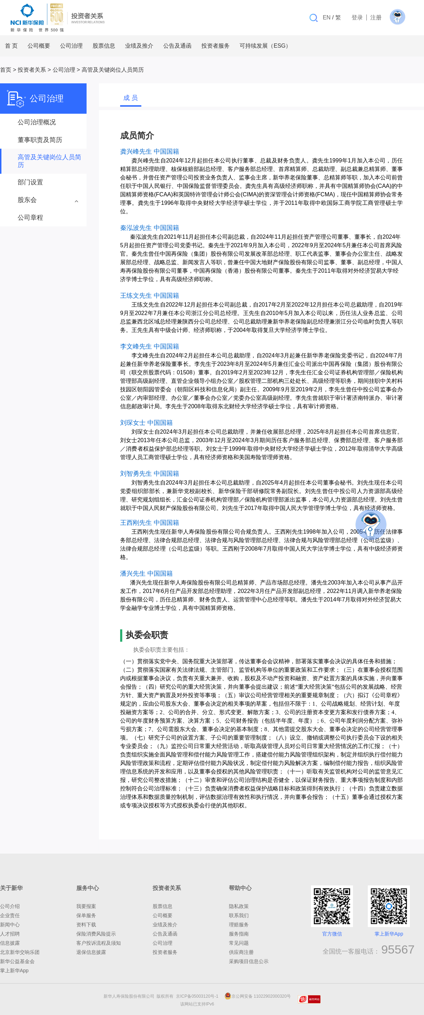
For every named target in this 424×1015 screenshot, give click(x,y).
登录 (357, 17)
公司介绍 (10, 906)
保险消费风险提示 (96, 934)
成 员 (130, 97)
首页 (5, 70)
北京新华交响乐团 (20, 952)
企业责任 (10, 915)
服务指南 (239, 934)
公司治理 (64, 70)
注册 (376, 17)
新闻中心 (10, 924)
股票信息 (162, 906)
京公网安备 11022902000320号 (257, 996)
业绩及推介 (165, 924)
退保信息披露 (91, 952)
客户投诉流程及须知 (98, 943)
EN (326, 17)
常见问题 (239, 943)
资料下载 (86, 924)
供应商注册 (241, 952)
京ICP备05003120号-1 (198, 996)
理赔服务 (239, 924)
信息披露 (10, 943)
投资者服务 (165, 952)
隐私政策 (239, 906)
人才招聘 (10, 934)
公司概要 (162, 915)
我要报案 (86, 906)
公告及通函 (165, 934)
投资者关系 (32, 70)
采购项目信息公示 (249, 961)
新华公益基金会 (17, 961)
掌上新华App (14, 970)
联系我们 (239, 915)
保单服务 (86, 915)
